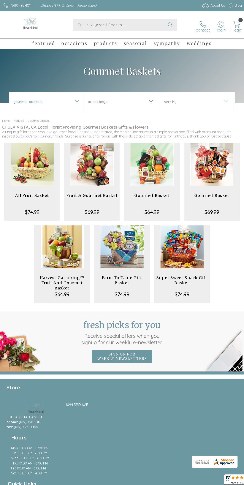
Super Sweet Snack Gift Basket (181, 278)
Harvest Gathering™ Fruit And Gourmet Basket (62, 280)
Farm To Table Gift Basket (122, 278)
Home (6, 118)
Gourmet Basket (152, 193)
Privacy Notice (168, 481)
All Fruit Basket (32, 193)
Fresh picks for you (122, 330)
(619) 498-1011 (21, 5)
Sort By (170, 99)
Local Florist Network (199, 481)
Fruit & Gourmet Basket (92, 193)
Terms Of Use (143, 481)
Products (18, 118)
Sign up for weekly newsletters (122, 354)
